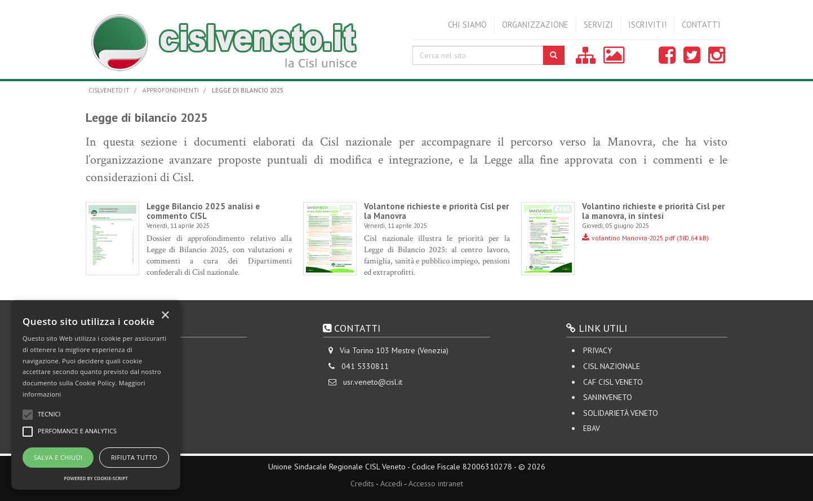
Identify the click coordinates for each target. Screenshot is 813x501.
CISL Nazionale (611, 366)
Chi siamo (467, 24)
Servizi (598, 24)
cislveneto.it (109, 90)
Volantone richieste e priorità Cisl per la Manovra (436, 211)
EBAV (591, 428)
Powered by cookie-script (96, 478)
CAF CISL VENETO (613, 382)
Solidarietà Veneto (620, 413)
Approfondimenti (171, 90)
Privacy (597, 350)
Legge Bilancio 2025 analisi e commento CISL (203, 211)
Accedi (391, 483)
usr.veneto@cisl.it (372, 382)
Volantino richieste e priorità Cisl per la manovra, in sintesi (653, 211)
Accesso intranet (435, 483)
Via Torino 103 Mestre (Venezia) (394, 350)
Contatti (701, 24)
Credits (362, 483)
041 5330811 (365, 366)
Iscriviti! (647, 24)
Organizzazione (535, 24)
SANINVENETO (607, 397)
